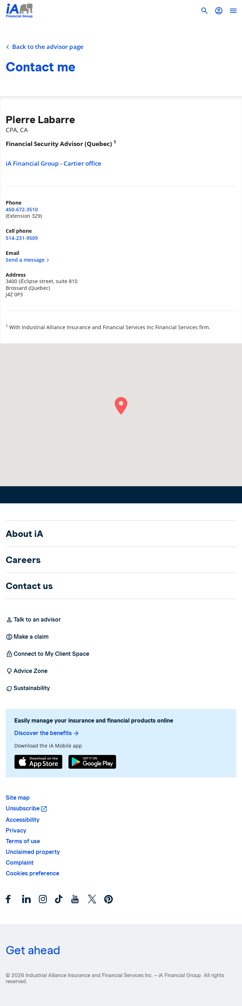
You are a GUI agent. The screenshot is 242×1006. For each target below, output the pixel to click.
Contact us (29, 586)
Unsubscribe (23, 808)
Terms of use (23, 841)
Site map (18, 797)
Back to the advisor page (45, 47)
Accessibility (23, 819)
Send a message (28, 259)
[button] (219, 10)
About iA (24, 534)
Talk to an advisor (33, 619)
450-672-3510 (22, 209)
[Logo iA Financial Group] (19, 10)
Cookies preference (32, 873)
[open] (233, 10)
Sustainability (28, 688)
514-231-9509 (22, 238)
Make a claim (27, 636)
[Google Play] (92, 762)
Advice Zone (26, 671)
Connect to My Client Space (47, 654)
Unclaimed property (33, 852)
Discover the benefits (47, 733)
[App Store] (38, 762)
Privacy (16, 830)
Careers (23, 560)
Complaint (20, 862)
